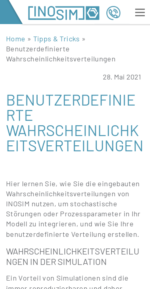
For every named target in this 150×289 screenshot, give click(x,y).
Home (15, 38)
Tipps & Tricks (56, 38)
